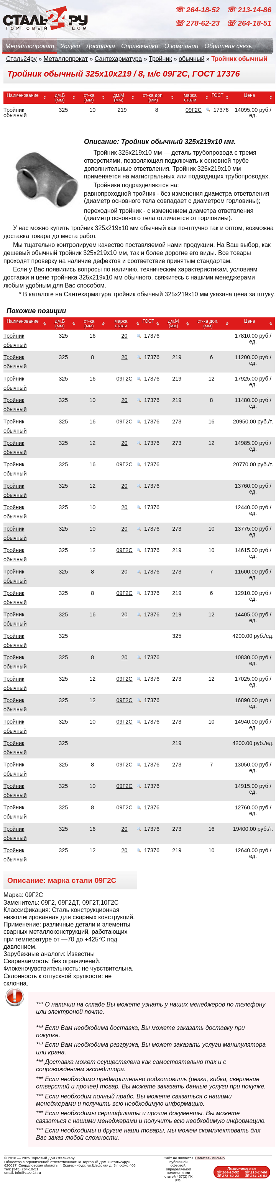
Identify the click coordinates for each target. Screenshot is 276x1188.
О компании (181, 46)
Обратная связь (228, 46)
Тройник (160, 59)
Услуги (70, 46)
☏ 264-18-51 (249, 23)
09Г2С (194, 110)
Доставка (100, 46)
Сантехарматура (118, 59)
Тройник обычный (14, 340)
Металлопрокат (29, 46)
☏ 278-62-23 (198, 23)
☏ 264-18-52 (198, 10)
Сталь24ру (21, 59)
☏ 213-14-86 (249, 10)
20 (125, 336)
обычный (191, 59)
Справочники (139, 46)
